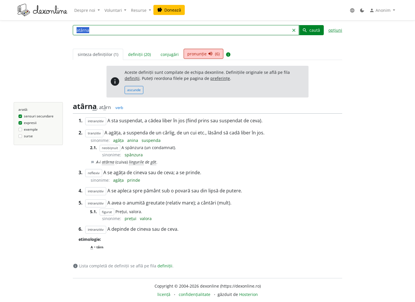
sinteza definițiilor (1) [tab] (98, 54)
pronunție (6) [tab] (203, 54)
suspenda (151, 140)
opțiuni (335, 30)
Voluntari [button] (113, 10)
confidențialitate (194, 294)
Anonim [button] (380, 10)
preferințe (220, 78)
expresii (30, 122)
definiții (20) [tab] (139, 54)
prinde (133, 180)
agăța (119, 140)
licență (163, 294)
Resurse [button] (139, 10)
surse (28, 136)
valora (146, 218)
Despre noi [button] (85, 10)
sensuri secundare (39, 116)
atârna (108, 162)
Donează (169, 10)
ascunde (134, 89)
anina (133, 140)
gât (153, 162)
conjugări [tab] (170, 54)
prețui (131, 218)
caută (311, 30)
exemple (31, 129)
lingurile (136, 162)
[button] (352, 10)
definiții (132, 78)
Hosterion (248, 294)
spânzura (134, 154)
